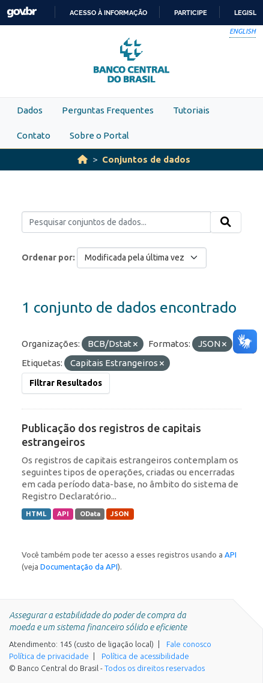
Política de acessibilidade (145, 656)
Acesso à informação (108, 12)
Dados (30, 110)
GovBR (22, 12)
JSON (119, 513)
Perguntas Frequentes (108, 110)
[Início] (82, 159)
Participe (190, 12)
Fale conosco (188, 644)
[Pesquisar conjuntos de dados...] (116, 222)
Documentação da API (79, 566)
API (63, 513)
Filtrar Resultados (65, 383)
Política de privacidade (49, 656)
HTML (36, 513)
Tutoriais (191, 110)
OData (90, 513)
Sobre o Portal (99, 135)
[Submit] (225, 222)
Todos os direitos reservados (154, 668)
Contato (33, 135)
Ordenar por (47, 257)
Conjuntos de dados (146, 159)
